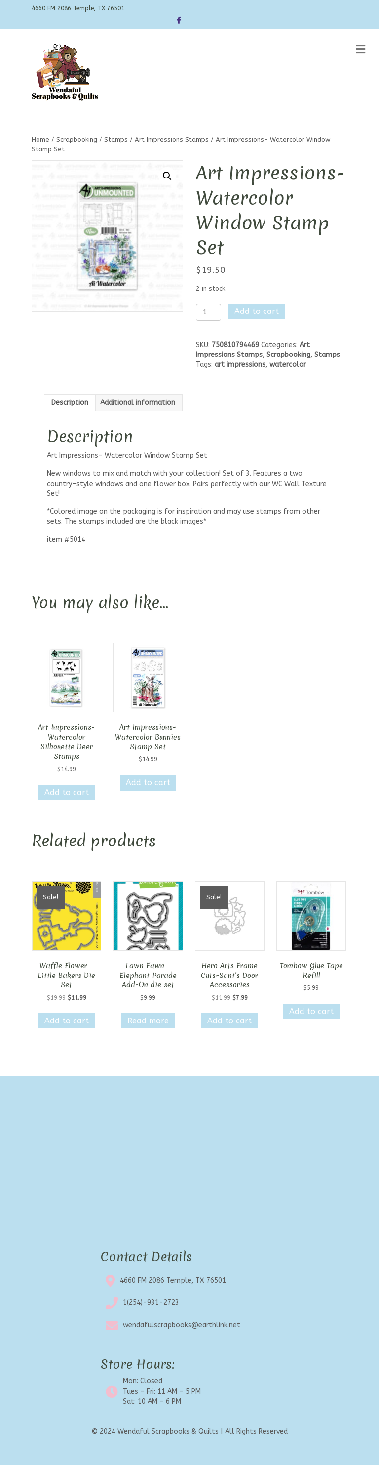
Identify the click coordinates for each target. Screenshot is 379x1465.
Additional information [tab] (137, 403)
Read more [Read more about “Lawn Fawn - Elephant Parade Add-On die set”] (148, 1020)
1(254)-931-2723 (151, 1302)
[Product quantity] (208, 312)
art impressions (240, 364)
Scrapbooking (76, 139)
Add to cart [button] (66, 792)
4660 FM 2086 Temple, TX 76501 (173, 1280)
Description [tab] (69, 403)
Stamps (116, 139)
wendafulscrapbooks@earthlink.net (181, 1325)
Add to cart (256, 311)
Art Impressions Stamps (172, 139)
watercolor (287, 364)
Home (40, 139)
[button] (167, 176)
